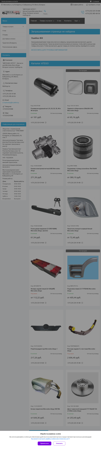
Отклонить (59, 443)
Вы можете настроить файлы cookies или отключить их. (49, 439)
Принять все (44, 443)
